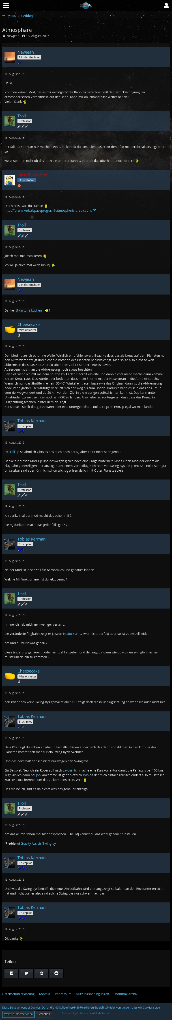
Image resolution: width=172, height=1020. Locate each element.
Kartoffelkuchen (30, 310)
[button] (166, 5)
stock (70, 633)
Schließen (44, 1014)
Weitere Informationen (18, 1014)
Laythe (68, 770)
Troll (12, 452)
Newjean (13, 36)
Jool (38, 775)
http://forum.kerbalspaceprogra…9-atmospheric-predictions (48, 210)
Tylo (86, 775)
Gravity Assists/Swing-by (38, 843)
